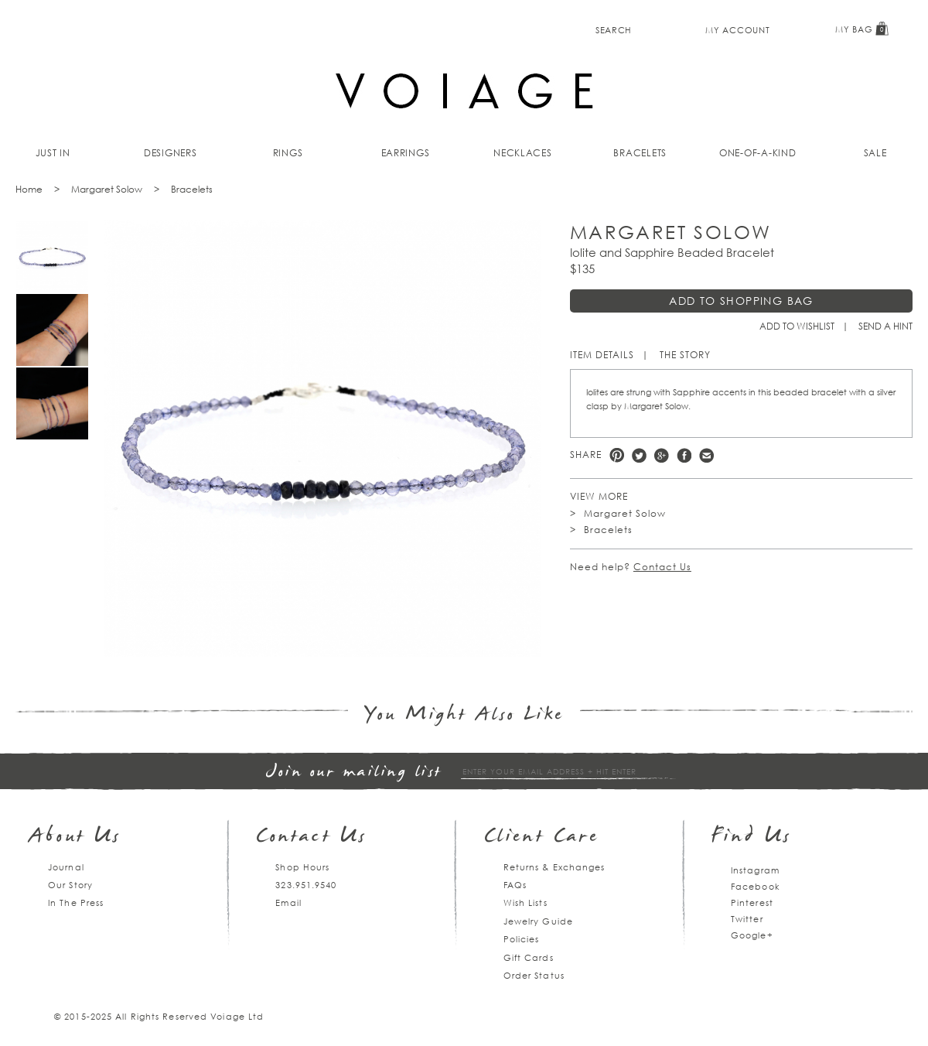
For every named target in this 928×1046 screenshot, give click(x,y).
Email (288, 902)
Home (29, 189)
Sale (875, 153)
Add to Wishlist (796, 326)
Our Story (70, 885)
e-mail (706, 455)
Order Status (534, 975)
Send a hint (885, 326)
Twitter (639, 455)
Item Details (602, 355)
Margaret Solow (106, 189)
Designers (170, 153)
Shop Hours (302, 867)
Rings (288, 153)
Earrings (405, 153)
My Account (737, 30)
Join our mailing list (354, 772)
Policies (521, 939)
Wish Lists (525, 902)
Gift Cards (528, 957)
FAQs (515, 885)
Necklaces (522, 153)
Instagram (755, 870)
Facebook (684, 455)
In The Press (76, 902)
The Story (685, 355)
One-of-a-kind (758, 153)
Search (613, 30)
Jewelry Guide (538, 921)
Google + (661, 455)
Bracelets (640, 153)
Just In (53, 153)
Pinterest (616, 455)
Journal (66, 867)
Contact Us (662, 567)
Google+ (752, 935)
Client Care (541, 837)
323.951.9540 (305, 885)
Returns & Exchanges (554, 867)
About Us (75, 837)
